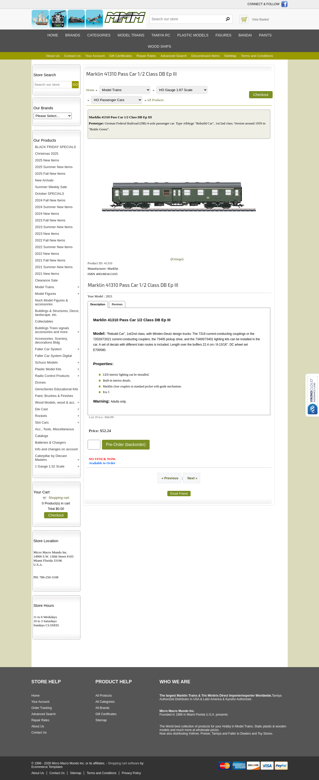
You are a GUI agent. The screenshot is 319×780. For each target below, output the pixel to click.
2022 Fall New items (50, 240)
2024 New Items (47, 214)
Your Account (95, 56)
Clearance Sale (46, 280)
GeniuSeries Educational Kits (56, 389)
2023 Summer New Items (54, 227)
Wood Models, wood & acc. (55, 402)
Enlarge (177, 259)
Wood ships (159, 46)
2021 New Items (47, 274)
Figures (223, 35)
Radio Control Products (52, 376)
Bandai (245, 35)
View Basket (260, 19)
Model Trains (44, 287)
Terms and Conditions (257, 56)
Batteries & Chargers (50, 442)
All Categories (105, 702)
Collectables (44, 321)
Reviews (117, 304)
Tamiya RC (160, 35)
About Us (52, 56)
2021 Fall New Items (50, 260)
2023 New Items (47, 234)
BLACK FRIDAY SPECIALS (55, 147)
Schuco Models (46, 362)
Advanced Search (173, 56)
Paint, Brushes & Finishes (54, 396)
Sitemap (101, 720)
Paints (265, 35)
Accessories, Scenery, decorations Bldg (51, 340)
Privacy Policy (131, 773)
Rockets (41, 416)
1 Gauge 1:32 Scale (50, 466)
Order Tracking (42, 708)
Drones (40, 382)
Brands (72, 35)
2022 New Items (47, 254)
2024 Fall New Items (50, 200)
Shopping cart (59, 498)
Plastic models (192, 35)
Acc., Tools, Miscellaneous (54, 429)
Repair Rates (146, 56)
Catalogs (41, 436)
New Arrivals (44, 180)
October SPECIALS (49, 194)
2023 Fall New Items (50, 220)
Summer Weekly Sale (51, 187)
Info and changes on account (56, 449)
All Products (155, 100)
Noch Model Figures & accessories (51, 302)
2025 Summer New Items (54, 167)
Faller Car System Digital (53, 356)
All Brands (103, 708)
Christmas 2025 (46, 153)
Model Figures (45, 294)
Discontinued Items (205, 56)
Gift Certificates (120, 56)
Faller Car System (48, 349)
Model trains (131, 35)
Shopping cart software (123, 763)
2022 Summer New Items (54, 247)
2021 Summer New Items (54, 267)
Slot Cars (42, 422)
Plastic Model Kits (48, 369)
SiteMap (230, 56)
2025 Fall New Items (50, 174)
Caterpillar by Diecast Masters (51, 458)
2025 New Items (47, 160)
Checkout (56, 515)
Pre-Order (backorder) (126, 444)
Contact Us (72, 56)
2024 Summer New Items (54, 207)
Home (52, 35)
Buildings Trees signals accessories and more (52, 330)
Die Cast (41, 409)
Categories (99, 35)
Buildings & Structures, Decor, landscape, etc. (57, 313)
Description (97, 304)
